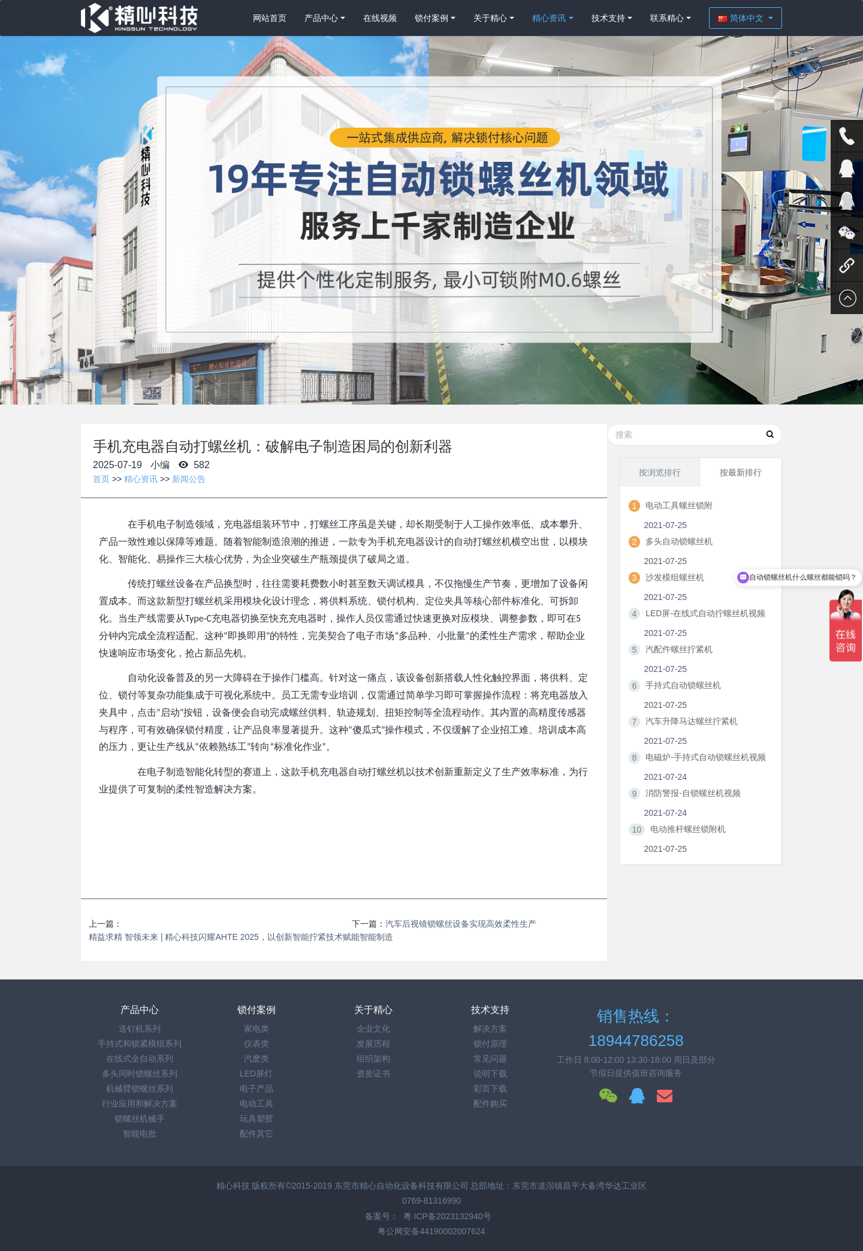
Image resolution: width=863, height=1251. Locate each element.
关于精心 (490, 18)
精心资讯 (549, 18)
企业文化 (373, 1028)
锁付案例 (431, 18)
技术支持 (608, 18)
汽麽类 (256, 1058)
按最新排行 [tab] (741, 472)
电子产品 (256, 1088)
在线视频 (380, 18)
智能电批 (139, 1133)
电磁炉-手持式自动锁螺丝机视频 (705, 757)
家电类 (256, 1028)
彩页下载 (490, 1088)
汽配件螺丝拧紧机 (679, 649)
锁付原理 (490, 1043)
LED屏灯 (256, 1073)
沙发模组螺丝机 (674, 577)
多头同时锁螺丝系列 (139, 1073)
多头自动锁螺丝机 (679, 541)
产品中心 (321, 18)
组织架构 (373, 1058)
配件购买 (490, 1103)
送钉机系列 (140, 1028)
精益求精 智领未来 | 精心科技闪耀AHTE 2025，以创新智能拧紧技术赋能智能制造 (241, 937)
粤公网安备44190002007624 (431, 1231)
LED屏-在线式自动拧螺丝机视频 (705, 613)
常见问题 (490, 1058)
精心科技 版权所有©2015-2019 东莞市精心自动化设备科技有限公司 (343, 1185)
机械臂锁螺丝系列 (139, 1088)
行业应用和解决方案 (139, 1103)
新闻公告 (189, 479)
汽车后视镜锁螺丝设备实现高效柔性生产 (460, 924)
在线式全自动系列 (139, 1058)
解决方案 (490, 1028)
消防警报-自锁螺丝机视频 (693, 793)
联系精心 (667, 18)
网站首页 (269, 18)
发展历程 (373, 1043)
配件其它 (256, 1133)
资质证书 (373, 1073)
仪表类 (256, 1043)
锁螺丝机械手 (139, 1118)
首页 (101, 479)
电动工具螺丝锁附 (679, 505)
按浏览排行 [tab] (660, 472)
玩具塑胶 (256, 1118)
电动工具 (256, 1103)
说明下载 (490, 1073)
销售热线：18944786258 (636, 1028)
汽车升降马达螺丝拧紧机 (691, 721)
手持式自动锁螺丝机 (683, 685)
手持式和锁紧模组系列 (140, 1043)
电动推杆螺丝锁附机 (688, 829)
